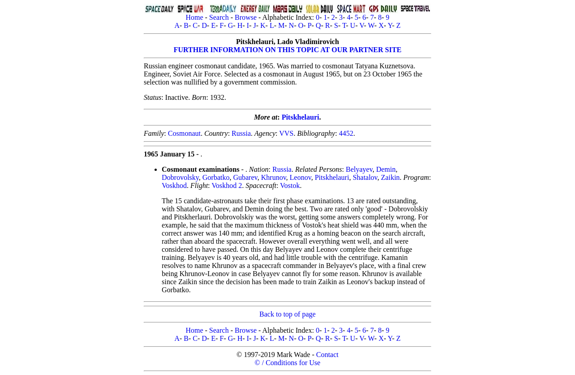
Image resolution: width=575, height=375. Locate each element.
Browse (245, 17)
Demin (386, 169)
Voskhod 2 (227, 185)
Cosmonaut (184, 133)
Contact (327, 354)
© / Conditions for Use (287, 362)
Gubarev (245, 177)
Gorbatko (216, 177)
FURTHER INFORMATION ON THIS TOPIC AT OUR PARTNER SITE (287, 50)
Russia (241, 133)
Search (219, 17)
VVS (286, 133)
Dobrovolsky (180, 177)
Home (194, 17)
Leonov (300, 177)
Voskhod (174, 185)
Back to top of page (287, 314)
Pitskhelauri (300, 117)
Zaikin (390, 177)
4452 (346, 133)
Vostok (290, 185)
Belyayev (359, 169)
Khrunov (273, 177)
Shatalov (365, 177)
